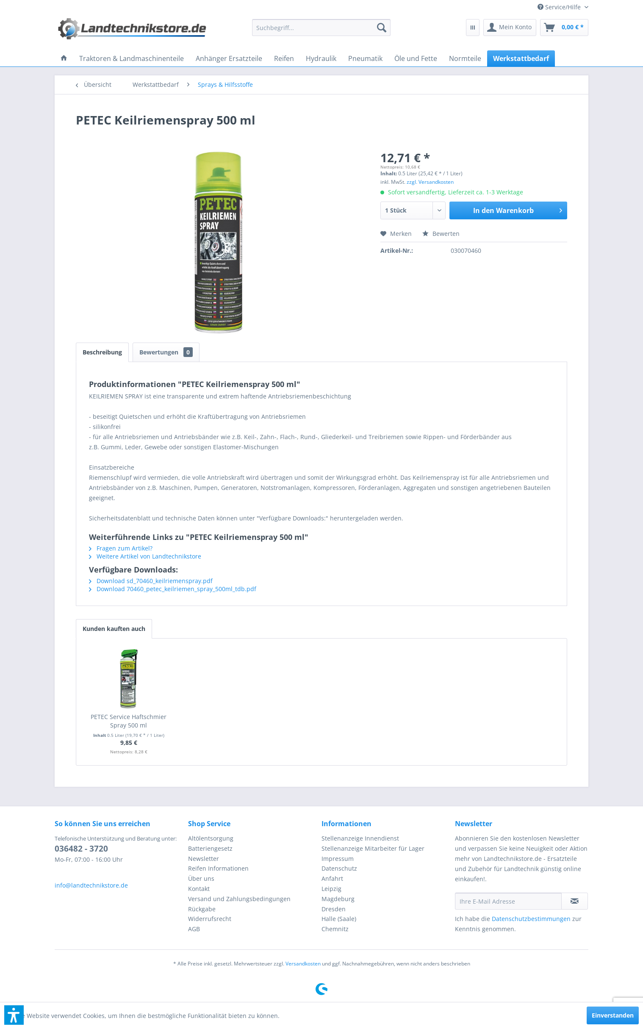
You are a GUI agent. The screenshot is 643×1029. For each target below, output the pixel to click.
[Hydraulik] (321, 58)
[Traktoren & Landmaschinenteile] (131, 58)
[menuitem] (559, 7)
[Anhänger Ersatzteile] (229, 58)
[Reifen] (284, 58)
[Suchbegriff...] (321, 27)
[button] (14, 1015)
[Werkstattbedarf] (521, 58)
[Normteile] (465, 58)
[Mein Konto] (509, 27)
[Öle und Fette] (415, 58)
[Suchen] (382, 27)
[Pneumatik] (365, 58)
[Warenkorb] (564, 27)
